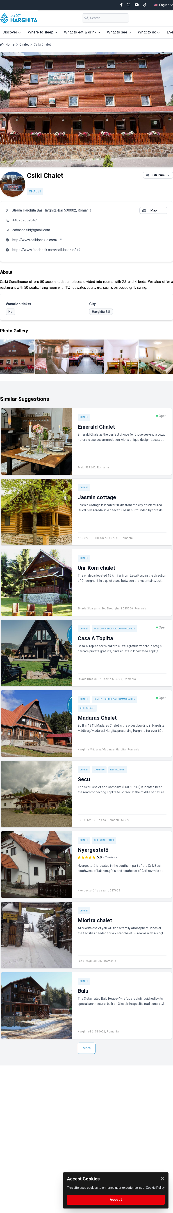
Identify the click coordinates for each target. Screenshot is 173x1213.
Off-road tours (104, 840)
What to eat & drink (82, 32)
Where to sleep (42, 32)
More (86, 1048)
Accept (116, 1200)
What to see (119, 32)
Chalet (24, 44)
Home (9, 44)
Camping (99, 769)
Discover (11, 32)
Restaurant (87, 708)
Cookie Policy (155, 1187)
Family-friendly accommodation (114, 628)
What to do (149, 32)
